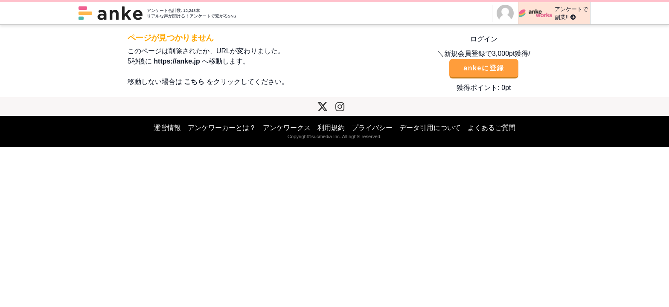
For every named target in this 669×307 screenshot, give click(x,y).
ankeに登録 (483, 68)
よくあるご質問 (491, 127)
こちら (194, 81)
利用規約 (331, 127)
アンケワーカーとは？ (222, 127)
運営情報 (167, 127)
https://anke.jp (177, 61)
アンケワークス (287, 127)
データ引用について (430, 127)
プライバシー (372, 127)
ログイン (483, 39)
